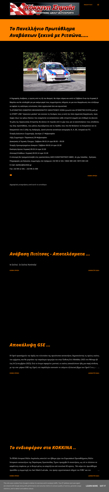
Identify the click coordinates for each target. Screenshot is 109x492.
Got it (103, 486)
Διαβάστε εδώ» (93, 270)
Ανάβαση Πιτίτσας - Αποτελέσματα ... (50, 254)
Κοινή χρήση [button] (92, 175)
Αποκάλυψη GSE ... (30, 345)
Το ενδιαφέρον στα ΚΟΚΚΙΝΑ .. (43, 447)
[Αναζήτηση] (88, 4)
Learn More (92, 486)
